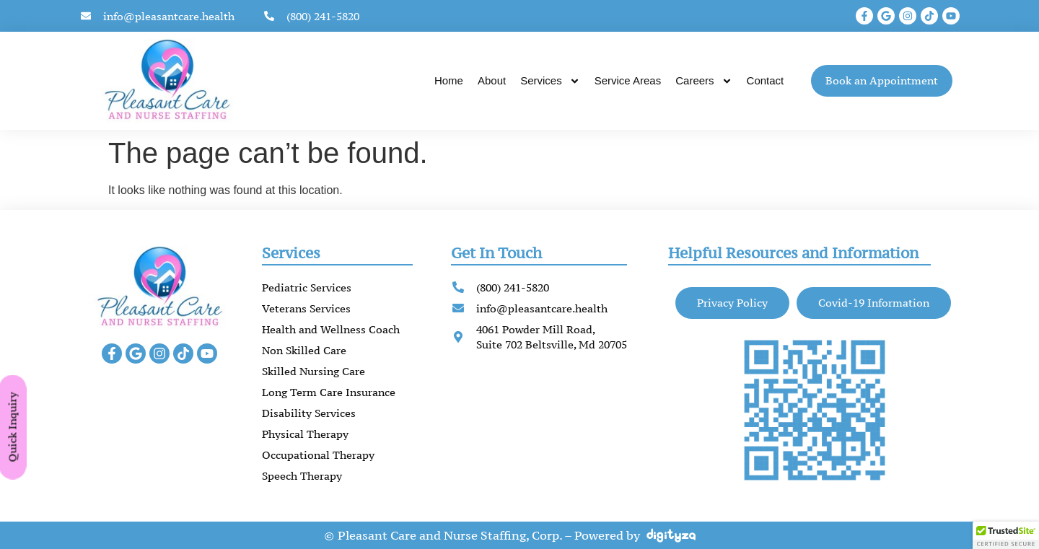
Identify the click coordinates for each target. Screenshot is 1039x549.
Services (550, 81)
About (492, 80)
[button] (1006, 535)
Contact (765, 80)
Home (448, 80)
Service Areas (628, 80)
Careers (703, 81)
